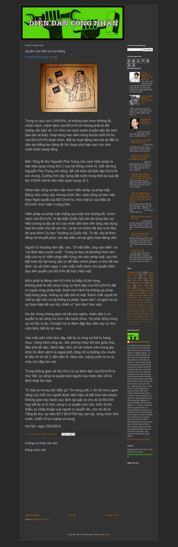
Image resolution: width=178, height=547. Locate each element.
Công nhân (148, 278)
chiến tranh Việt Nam (134, 312)
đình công (131, 290)
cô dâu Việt (149, 312)
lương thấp (140, 314)
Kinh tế (144, 300)
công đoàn (143, 302)
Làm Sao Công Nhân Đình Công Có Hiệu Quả (146, 99)
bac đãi (134, 319)
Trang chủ (72, 515)
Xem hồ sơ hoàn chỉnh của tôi (138, 439)
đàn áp (136, 305)
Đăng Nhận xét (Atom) (40, 519)
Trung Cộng (134, 272)
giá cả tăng (137, 293)
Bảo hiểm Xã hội (141, 298)
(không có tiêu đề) (138, 251)
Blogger (107, 535)
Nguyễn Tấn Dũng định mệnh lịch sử (146, 121)
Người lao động (143, 288)
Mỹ (139, 290)
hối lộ (131, 314)
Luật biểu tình (138, 295)
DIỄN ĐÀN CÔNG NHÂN (139, 342)
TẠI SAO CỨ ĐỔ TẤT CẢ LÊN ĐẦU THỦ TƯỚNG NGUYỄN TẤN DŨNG (139, 157)
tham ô (143, 317)
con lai (141, 319)
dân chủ (140, 283)
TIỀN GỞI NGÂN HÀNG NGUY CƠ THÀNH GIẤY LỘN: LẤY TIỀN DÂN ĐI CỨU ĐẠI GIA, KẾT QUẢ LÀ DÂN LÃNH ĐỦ (140, 197)
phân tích (136, 321)
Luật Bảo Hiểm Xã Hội (141, 309)
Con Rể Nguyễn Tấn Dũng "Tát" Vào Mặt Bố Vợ (147, 76)
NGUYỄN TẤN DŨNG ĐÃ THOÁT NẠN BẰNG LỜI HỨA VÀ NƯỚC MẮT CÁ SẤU (140, 176)
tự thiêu (135, 324)
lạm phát (150, 314)
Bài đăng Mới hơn (32, 515)
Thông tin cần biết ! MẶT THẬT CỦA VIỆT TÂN (140, 235)
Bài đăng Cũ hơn (111, 515)
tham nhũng (134, 317)
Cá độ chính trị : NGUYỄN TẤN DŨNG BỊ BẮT (141, 141)
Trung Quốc (137, 280)
